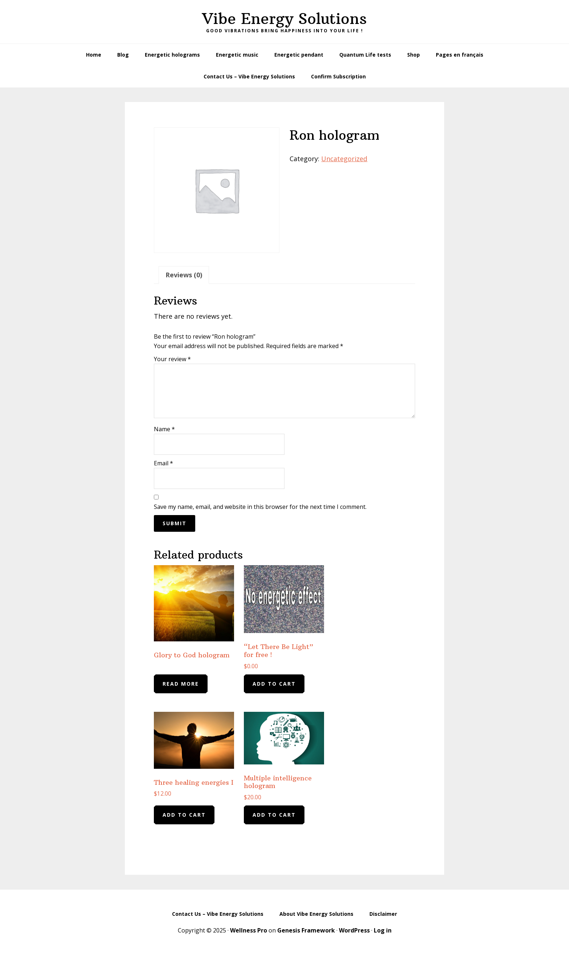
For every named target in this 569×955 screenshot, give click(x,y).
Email (163, 464)
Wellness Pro (248, 930)
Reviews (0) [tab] (183, 274)
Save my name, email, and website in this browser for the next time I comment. (260, 507)
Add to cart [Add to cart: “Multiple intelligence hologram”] (274, 814)
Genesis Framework (306, 930)
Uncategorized (344, 158)
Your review (172, 359)
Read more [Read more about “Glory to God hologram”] (181, 683)
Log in (383, 930)
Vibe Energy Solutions (284, 18)
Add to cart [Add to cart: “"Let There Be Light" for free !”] (274, 683)
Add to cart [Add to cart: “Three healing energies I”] (184, 814)
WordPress (354, 930)
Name (164, 429)
